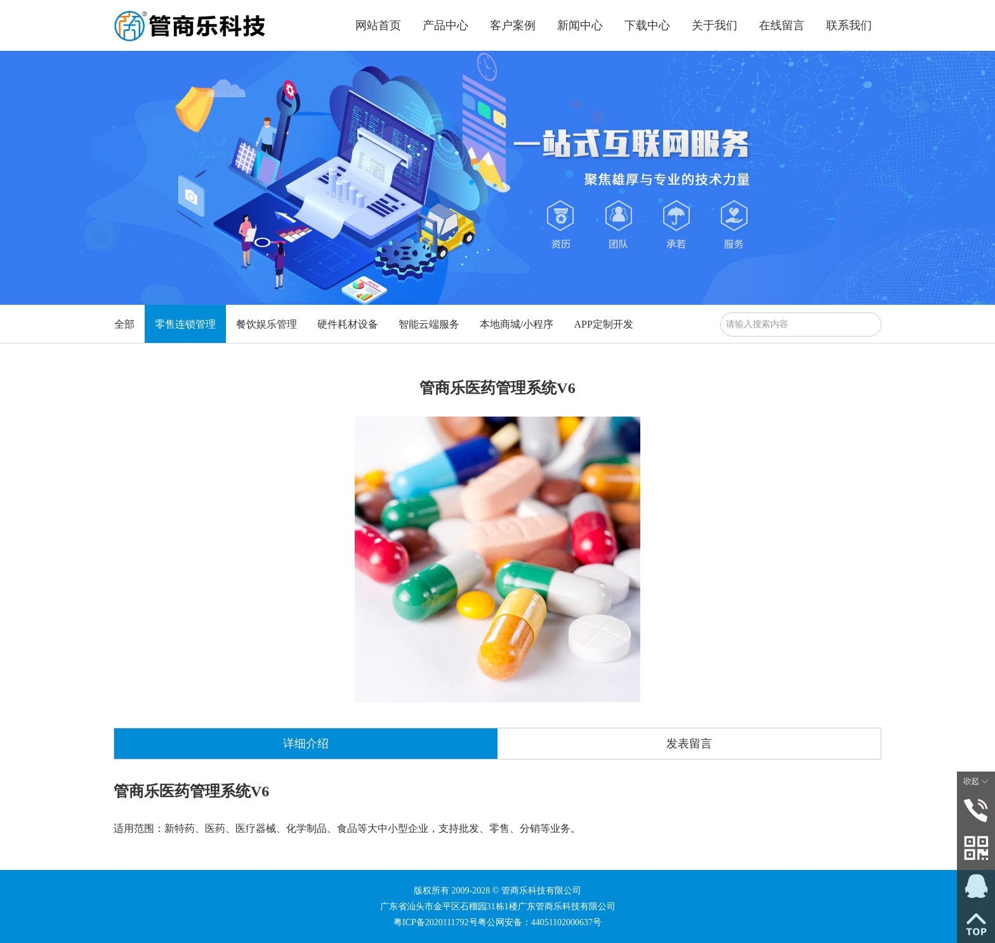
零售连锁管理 (185, 324)
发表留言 (689, 743)
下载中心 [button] (647, 25)
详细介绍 (306, 743)
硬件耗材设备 (347, 324)
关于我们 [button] (714, 25)
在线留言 (782, 25)
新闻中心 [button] (580, 25)
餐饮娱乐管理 (266, 324)
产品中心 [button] (445, 25)
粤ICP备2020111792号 (435, 922)
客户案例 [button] (513, 25)
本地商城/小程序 (516, 324)
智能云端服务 (429, 324)
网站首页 (378, 25)
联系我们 (849, 25)
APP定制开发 (603, 324)
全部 (124, 324)
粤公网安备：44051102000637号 (540, 922)
